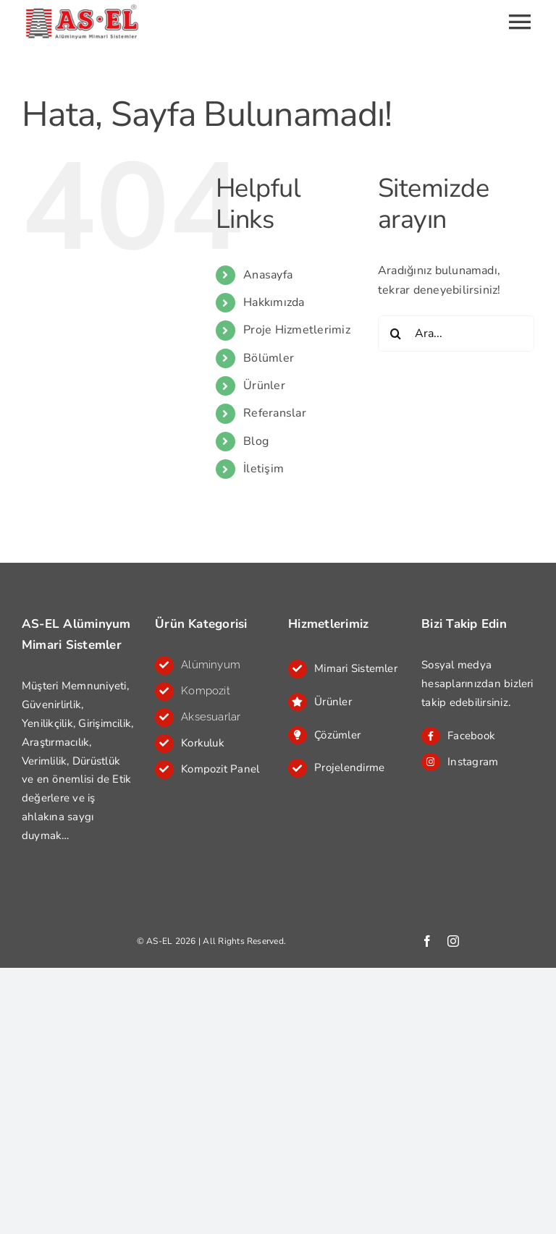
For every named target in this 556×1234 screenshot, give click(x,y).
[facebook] (427, 941)
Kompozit (205, 690)
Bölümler (268, 358)
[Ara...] (456, 333)
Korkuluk (202, 743)
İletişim (263, 469)
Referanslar (274, 413)
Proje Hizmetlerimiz (296, 330)
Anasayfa (267, 275)
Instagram (472, 761)
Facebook (471, 735)
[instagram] (453, 941)
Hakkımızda (273, 302)
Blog (256, 441)
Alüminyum (210, 664)
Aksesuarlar (211, 716)
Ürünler (264, 385)
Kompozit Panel (220, 769)
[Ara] (396, 333)
